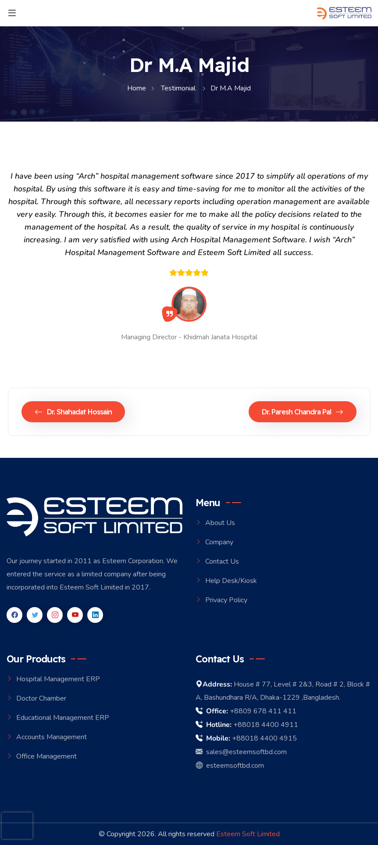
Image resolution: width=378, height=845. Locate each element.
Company (219, 542)
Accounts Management (51, 737)
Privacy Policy (226, 600)
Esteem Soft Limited (248, 834)
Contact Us (222, 561)
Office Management (46, 756)
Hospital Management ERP (58, 679)
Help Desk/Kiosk (231, 581)
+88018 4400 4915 (264, 738)
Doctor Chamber (41, 698)
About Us (220, 523)
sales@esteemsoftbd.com (241, 752)
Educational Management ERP (62, 718)
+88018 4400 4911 (265, 725)
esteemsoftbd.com (230, 765)
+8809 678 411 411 (263, 711)
